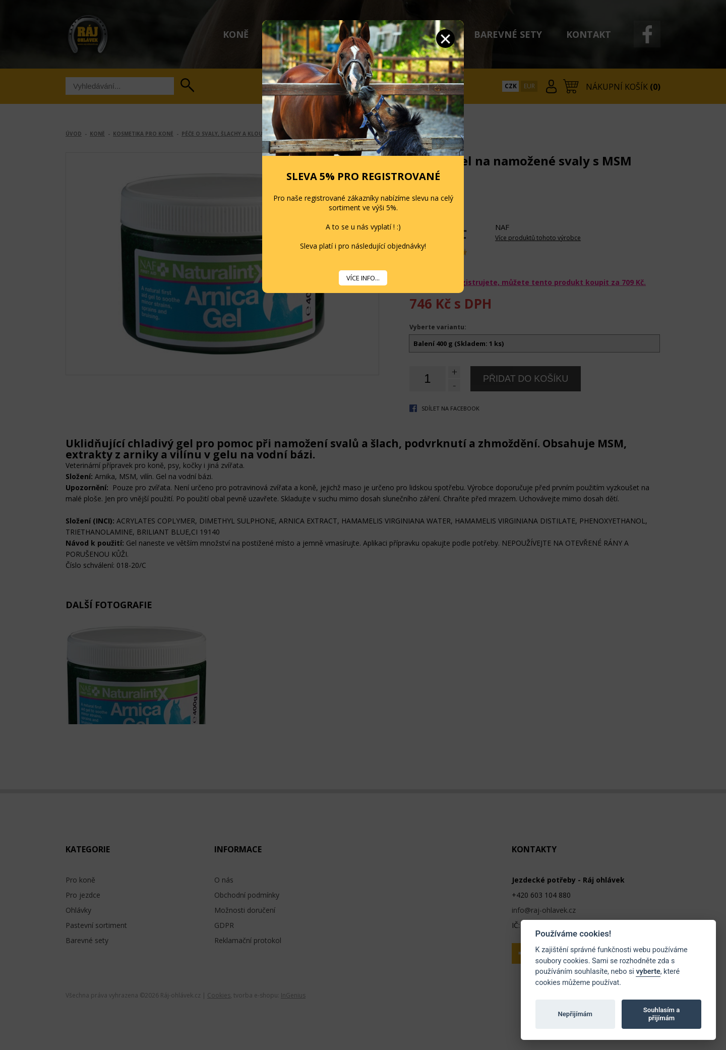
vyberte (648, 971)
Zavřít (445, 38)
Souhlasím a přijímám (661, 1014)
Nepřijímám (575, 1014)
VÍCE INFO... (363, 277)
